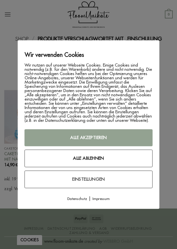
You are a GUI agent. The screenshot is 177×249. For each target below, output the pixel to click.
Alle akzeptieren (88, 137)
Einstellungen (88, 179)
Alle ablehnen (88, 158)
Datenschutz (77, 198)
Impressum (101, 198)
